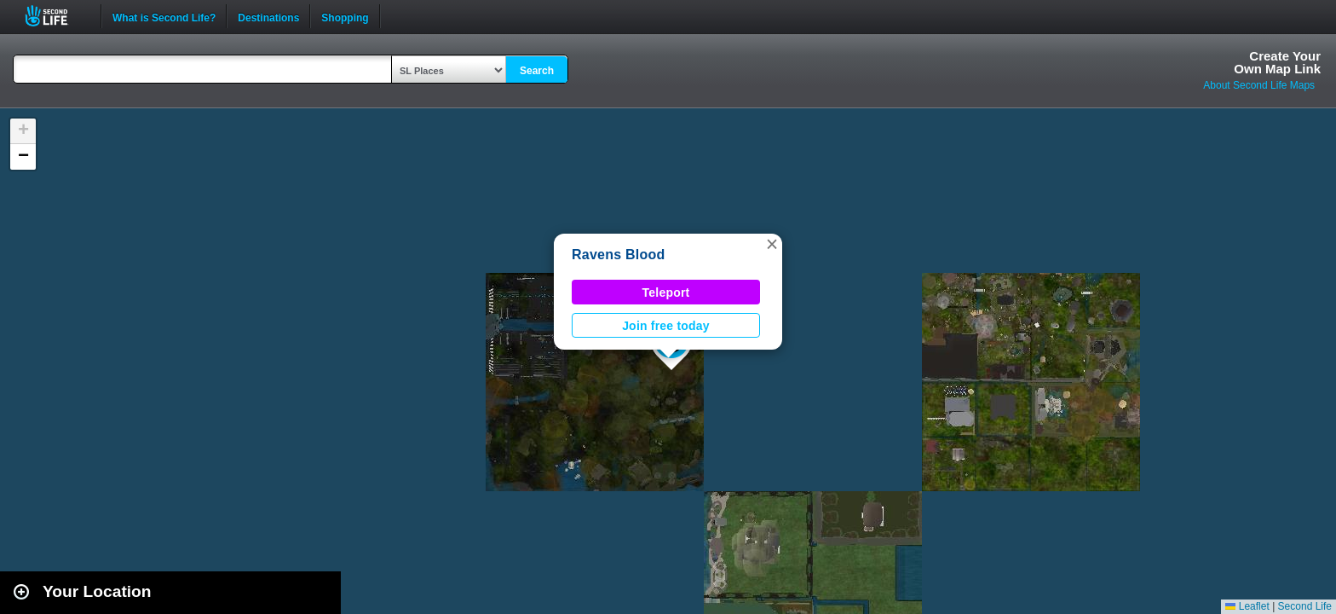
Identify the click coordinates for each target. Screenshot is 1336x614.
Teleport (666, 292)
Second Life (56, 15)
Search (537, 71)
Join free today (666, 326)
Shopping (344, 16)
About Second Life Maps (1259, 85)
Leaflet (1247, 606)
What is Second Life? (164, 16)
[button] (772, 244)
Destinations (268, 16)
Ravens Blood (618, 254)
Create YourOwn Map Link (1277, 62)
